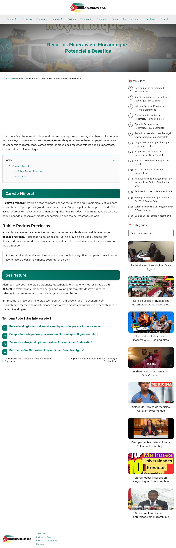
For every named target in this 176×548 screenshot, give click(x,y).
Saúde (115, 19)
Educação (12, 19)
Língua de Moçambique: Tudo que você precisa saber (152, 144)
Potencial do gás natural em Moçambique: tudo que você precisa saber (55, 326)
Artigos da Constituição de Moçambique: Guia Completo (149, 153)
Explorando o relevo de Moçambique (153, 191)
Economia (102, 19)
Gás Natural (19, 176)
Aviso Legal (41, 533)
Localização (57, 19)
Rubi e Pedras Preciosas (30, 171)
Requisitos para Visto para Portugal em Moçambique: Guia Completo (153, 135)
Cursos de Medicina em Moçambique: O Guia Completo (154, 208)
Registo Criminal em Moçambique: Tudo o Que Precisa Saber (93, 359)
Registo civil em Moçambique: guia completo (152, 162)
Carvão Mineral (20, 166)
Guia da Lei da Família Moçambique (153, 215)
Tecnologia (86, 19)
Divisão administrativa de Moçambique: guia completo (149, 117)
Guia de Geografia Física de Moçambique (149, 171)
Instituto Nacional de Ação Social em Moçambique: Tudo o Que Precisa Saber (153, 182)
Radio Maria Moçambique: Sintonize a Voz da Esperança (28, 359)
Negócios (27, 19)
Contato (165, 19)
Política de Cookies (45, 537)
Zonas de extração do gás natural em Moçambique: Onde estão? (51, 342)
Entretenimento (131, 19)
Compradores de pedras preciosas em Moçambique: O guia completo (53, 334)
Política (72, 19)
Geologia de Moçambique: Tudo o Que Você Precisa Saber (152, 199)
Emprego (41, 19)
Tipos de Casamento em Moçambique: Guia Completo (149, 126)
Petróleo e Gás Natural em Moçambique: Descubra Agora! (46, 350)
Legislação (150, 19)
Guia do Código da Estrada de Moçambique (150, 90)
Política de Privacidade (47, 540)
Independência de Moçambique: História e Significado (151, 108)
